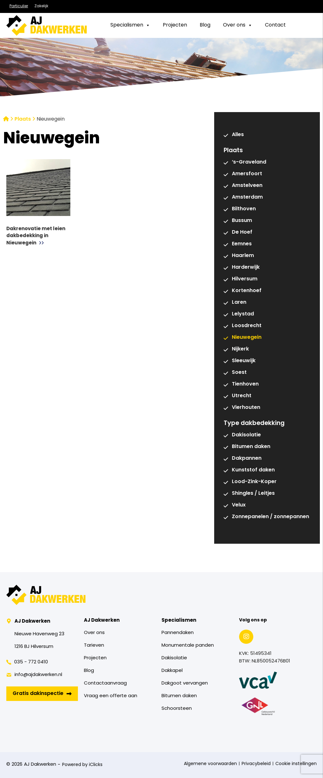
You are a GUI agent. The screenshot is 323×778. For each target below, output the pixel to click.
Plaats (23, 119)
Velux (239, 505)
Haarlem (243, 256)
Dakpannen (246, 458)
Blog (89, 671)
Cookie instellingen (296, 764)
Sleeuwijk (243, 361)
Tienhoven (245, 384)
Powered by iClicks (82, 765)
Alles (238, 135)
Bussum (242, 221)
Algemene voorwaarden (210, 764)
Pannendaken (178, 633)
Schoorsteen (177, 709)
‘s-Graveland (249, 162)
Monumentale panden (188, 645)
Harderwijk (246, 267)
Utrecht (241, 396)
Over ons (94, 633)
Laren (239, 302)
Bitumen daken (251, 447)
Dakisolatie (246, 435)
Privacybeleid (256, 764)
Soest (239, 372)
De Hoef (242, 232)
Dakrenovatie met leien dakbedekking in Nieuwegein (35, 236)
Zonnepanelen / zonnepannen (270, 517)
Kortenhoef (246, 291)
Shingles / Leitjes (253, 493)
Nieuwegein (246, 337)
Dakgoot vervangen (185, 683)
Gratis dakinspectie (42, 694)
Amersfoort (247, 174)
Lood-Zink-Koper (254, 482)
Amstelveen (247, 186)
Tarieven (94, 645)
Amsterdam (247, 197)
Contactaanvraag (105, 683)
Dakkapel (172, 671)
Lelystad (243, 314)
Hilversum (244, 279)
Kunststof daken (253, 470)
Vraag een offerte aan (110, 696)
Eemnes (242, 244)
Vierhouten (246, 408)
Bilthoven (244, 209)
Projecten (95, 658)
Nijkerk (240, 349)
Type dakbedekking (254, 423)
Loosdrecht (246, 326)
